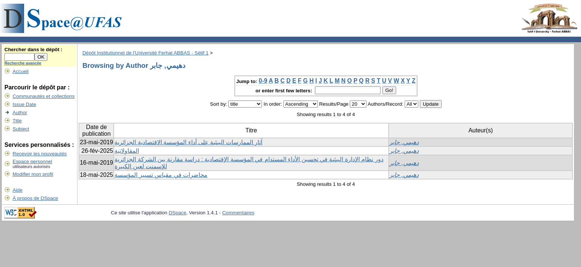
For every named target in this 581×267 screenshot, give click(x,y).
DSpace (177, 212)
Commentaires (238, 212)
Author (20, 112)
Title (17, 120)
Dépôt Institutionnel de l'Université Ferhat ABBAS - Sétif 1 (145, 53)
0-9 (263, 81)
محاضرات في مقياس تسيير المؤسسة (161, 175)
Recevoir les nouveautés (40, 153)
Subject (21, 129)
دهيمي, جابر (404, 142)
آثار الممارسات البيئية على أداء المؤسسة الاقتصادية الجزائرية (188, 142)
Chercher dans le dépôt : (33, 49)
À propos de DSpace (35, 198)
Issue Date (24, 104)
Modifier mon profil (33, 174)
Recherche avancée (23, 63)
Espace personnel (32, 161)
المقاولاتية (126, 151)
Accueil (21, 71)
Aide (18, 190)
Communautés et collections (43, 96)
